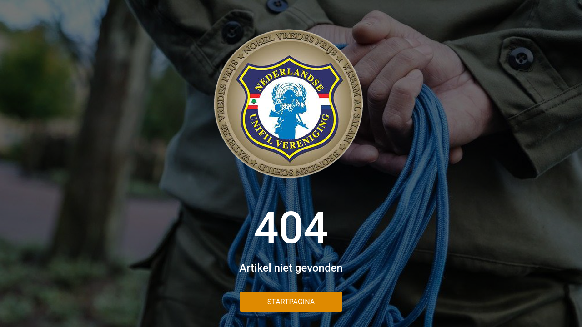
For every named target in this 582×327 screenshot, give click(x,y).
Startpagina (291, 301)
